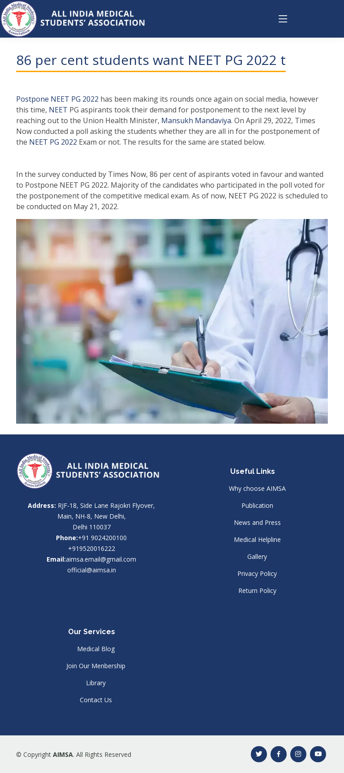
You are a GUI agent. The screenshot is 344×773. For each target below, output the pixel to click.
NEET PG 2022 (53, 142)
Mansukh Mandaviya (196, 120)
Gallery (257, 557)
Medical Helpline (257, 540)
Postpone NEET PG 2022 (57, 99)
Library (96, 683)
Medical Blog (96, 649)
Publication (257, 505)
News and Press (257, 523)
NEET (58, 110)
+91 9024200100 (102, 537)
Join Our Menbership (95, 666)
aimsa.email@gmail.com (101, 559)
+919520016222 (91, 548)
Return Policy (257, 591)
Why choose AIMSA (257, 488)
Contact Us (96, 700)
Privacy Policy (257, 574)
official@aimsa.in (91, 570)
